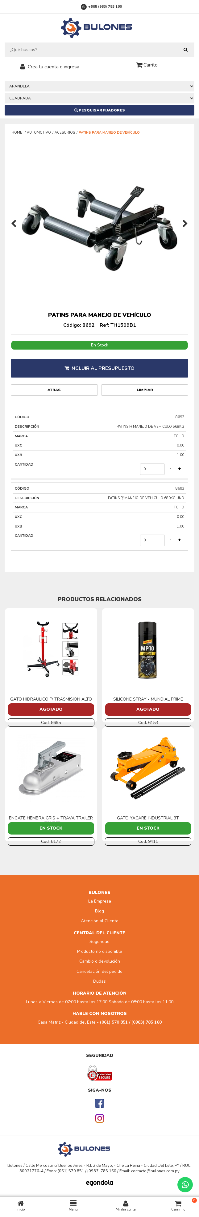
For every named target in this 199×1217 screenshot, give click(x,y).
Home (17, 132)
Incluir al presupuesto (99, 368)
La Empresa (99, 901)
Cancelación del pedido (99, 971)
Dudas (99, 981)
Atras (54, 389)
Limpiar (145, 389)
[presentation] (14, 224)
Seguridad (99, 941)
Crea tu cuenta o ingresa (53, 66)
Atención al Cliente (99, 921)
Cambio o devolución (99, 961)
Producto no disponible (99, 951)
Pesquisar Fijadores (99, 110)
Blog (99, 911)
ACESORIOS (65, 132)
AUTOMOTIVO (39, 132)
